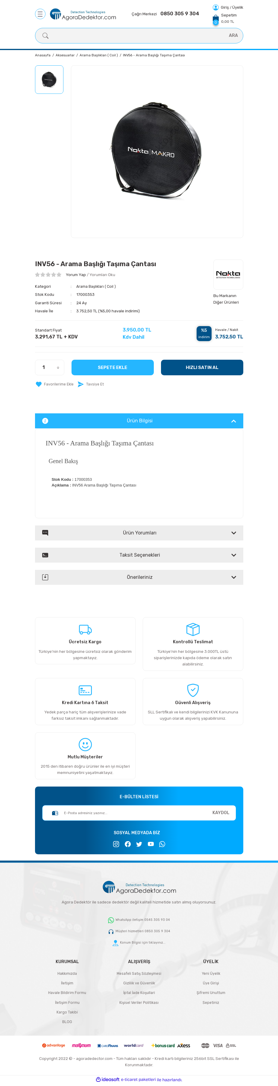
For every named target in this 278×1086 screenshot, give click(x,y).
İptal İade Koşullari (139, 994)
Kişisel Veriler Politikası (139, 1003)
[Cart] (225, 18)
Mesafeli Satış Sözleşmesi (139, 973)
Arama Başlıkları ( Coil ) (97, 286)
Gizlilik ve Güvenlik (139, 983)
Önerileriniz (97, 577)
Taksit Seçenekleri (101, 555)
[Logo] (82, 14)
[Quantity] (49, 367)
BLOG (67, 1023)
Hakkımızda (67, 973)
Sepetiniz (211, 1003)
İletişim (67, 983)
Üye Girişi (210, 983)
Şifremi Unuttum (211, 994)
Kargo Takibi (67, 1013)
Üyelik (237, 7)
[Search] (139, 35)
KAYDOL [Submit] (221, 812)
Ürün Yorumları (99, 533)
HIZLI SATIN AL (202, 367)
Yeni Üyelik (211, 973)
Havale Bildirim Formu (67, 994)
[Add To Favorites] (55, 384)
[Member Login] (221, 7)
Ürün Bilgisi (97, 421)
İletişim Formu (67, 1003)
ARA (233, 35)
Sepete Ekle (113, 367)
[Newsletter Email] (139, 813)
